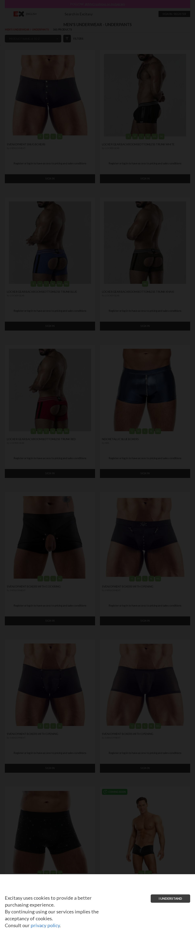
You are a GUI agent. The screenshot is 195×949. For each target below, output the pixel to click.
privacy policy (45, 925)
